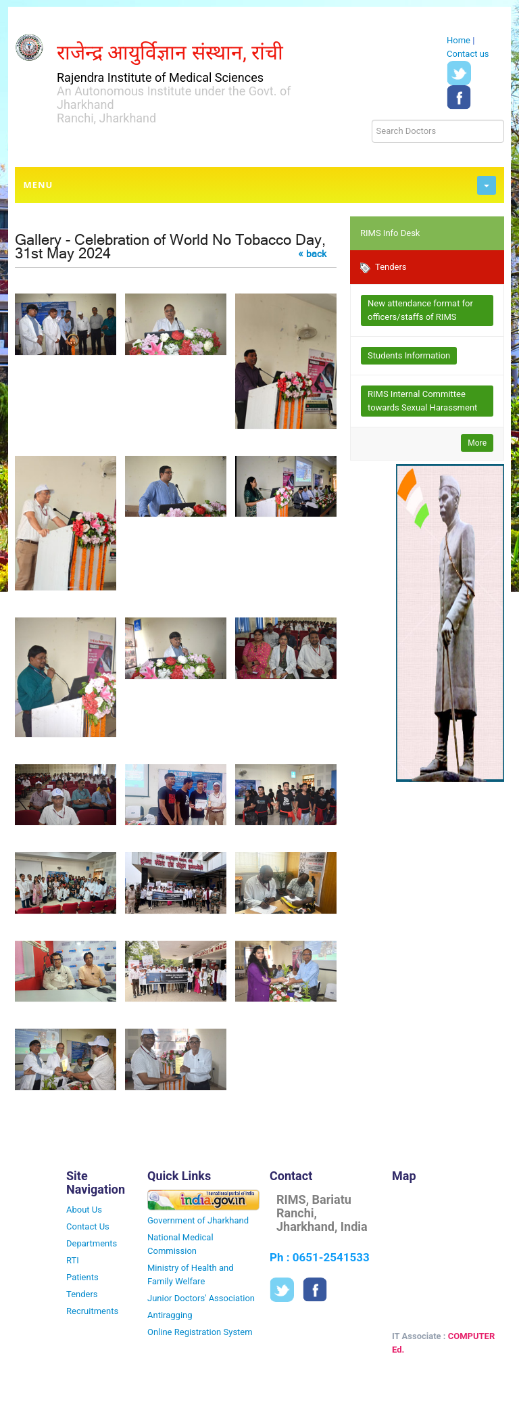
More (477, 443)
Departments (91, 1243)
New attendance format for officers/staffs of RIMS (420, 310)
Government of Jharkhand (198, 1220)
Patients (82, 1277)
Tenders (383, 267)
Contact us (468, 54)
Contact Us (87, 1226)
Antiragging (170, 1315)
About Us (84, 1209)
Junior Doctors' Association (201, 1298)
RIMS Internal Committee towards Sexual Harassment (422, 401)
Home (458, 40)
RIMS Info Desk (390, 233)
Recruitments (92, 1311)
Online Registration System (200, 1332)
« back (312, 253)
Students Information (409, 355)
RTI (72, 1260)
